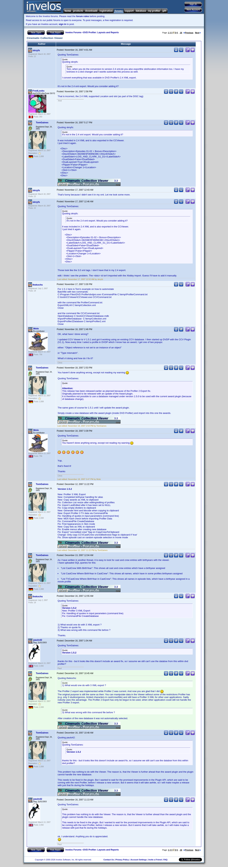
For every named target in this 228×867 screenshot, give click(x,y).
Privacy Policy (122, 860)
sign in (62, 24)
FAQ (165, 860)
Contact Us (108, 860)
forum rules (82, 16)
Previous (188, 33)
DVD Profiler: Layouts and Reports (101, 32)
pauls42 (37, 640)
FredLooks (38, 90)
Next (198, 33)
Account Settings (139, 860)
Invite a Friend (155, 860)
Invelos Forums (73, 32)
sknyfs (36, 50)
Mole (36, 328)
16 (181, 33)
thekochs (37, 284)
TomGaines (42, 122)
